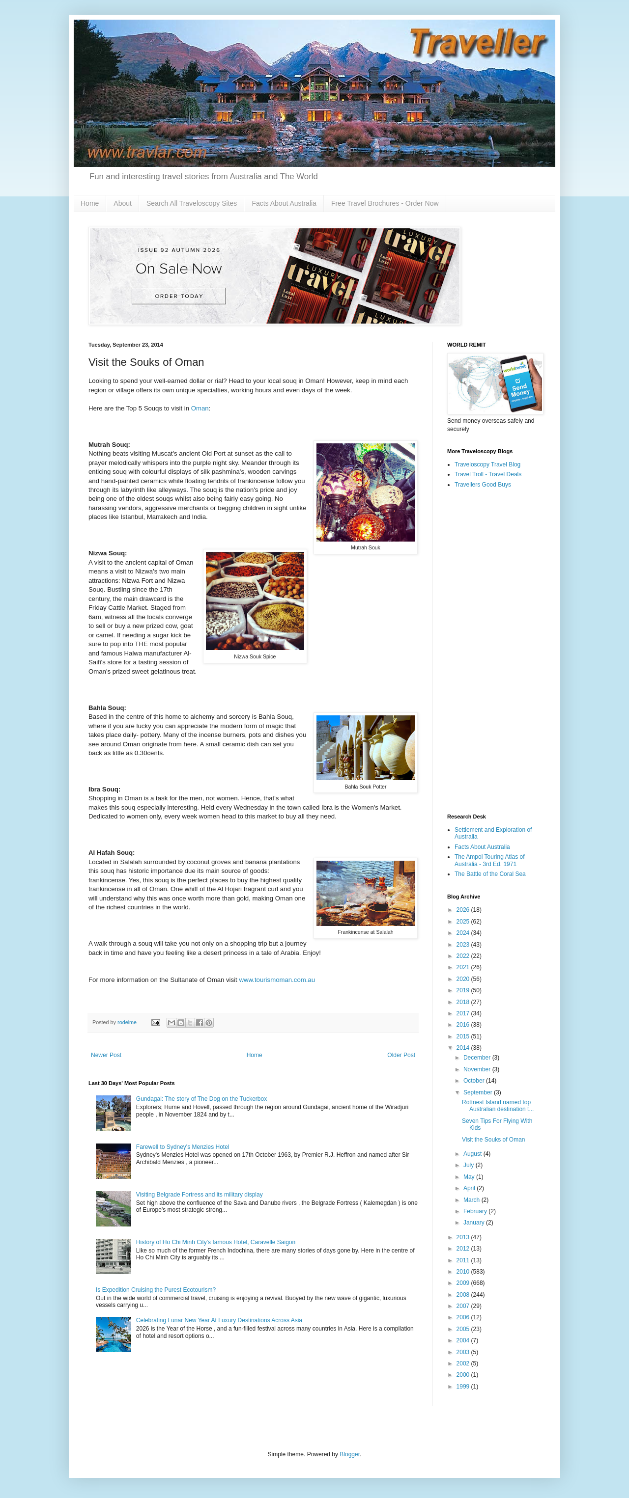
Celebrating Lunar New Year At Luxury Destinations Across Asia (219, 1320)
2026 (464, 909)
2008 (464, 1294)
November (477, 1069)
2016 (464, 1024)
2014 (464, 1047)
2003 (464, 1352)
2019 (464, 990)
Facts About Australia (284, 203)
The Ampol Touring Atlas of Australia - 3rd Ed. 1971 (490, 860)
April (470, 1188)
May (469, 1176)
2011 (464, 1260)
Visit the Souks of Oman (493, 1139)
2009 (464, 1283)
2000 (464, 1374)
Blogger (350, 1454)
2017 (464, 1013)
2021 (464, 967)
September (478, 1092)
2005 (464, 1329)
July (469, 1165)
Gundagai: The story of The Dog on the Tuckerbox (201, 1098)
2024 (464, 932)
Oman (200, 408)
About (123, 203)
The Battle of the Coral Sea (490, 874)
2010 (464, 1271)
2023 (464, 944)
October (474, 1080)
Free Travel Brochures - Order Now (385, 203)
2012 (464, 1248)
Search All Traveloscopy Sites (191, 203)
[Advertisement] (494, 651)
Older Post (401, 1055)
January (474, 1222)
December (477, 1057)
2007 (464, 1306)
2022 (464, 956)
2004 (464, 1340)
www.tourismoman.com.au (277, 979)
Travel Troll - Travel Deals (488, 474)
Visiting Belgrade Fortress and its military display (199, 1194)
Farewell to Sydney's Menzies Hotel (182, 1147)
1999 (464, 1386)
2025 (464, 921)
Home (90, 203)
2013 (464, 1237)
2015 (464, 1036)
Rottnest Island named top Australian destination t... (498, 1106)
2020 (464, 979)
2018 (464, 1002)
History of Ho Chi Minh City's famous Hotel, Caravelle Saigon (215, 1242)
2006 (464, 1317)
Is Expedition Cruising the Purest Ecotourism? (156, 1289)
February (475, 1211)
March (472, 1200)
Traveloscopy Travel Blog (487, 464)
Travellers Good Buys (483, 484)
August (473, 1153)
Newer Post (106, 1055)
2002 (464, 1363)
